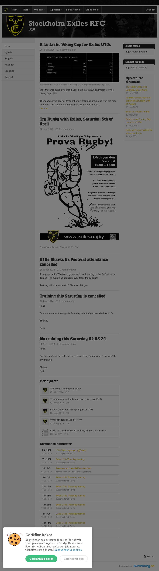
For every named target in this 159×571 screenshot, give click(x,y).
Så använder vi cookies (68, 549)
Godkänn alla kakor (41, 558)
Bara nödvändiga (73, 558)
